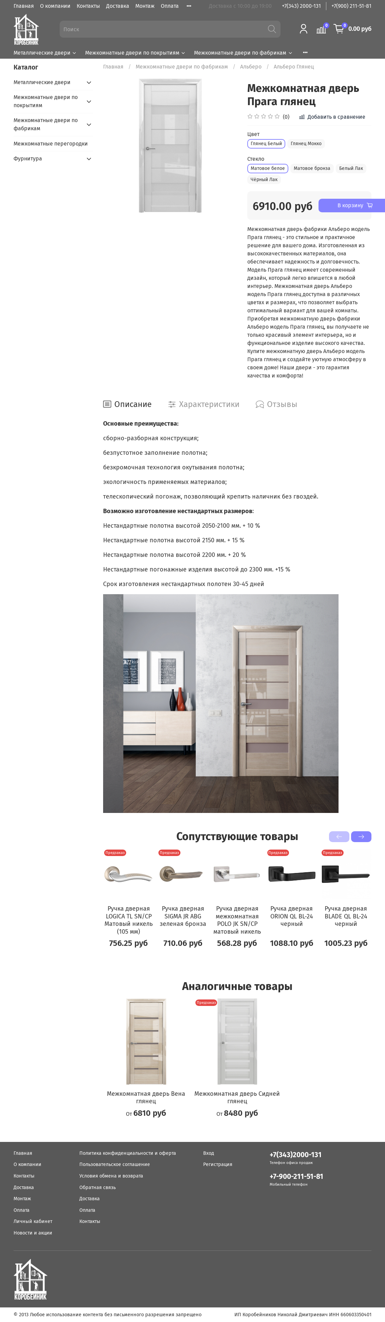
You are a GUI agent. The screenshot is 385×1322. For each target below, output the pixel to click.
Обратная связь (97, 1187)
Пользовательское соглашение (114, 1164)
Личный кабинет (33, 1221)
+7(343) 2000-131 (301, 6)
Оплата (170, 6)
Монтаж (145, 6)
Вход (208, 1153)
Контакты (88, 6)
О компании (55, 6)
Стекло (255, 159)
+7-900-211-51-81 (296, 1176)
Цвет (253, 134)
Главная (24, 6)
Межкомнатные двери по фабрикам (243, 53)
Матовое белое (268, 168)
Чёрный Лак (264, 179)
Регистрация (217, 1164)
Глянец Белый (266, 144)
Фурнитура (28, 158)
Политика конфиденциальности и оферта (127, 1153)
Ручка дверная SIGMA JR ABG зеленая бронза (183, 916)
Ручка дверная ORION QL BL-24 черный (291, 916)
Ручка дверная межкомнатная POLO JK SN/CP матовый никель (237, 920)
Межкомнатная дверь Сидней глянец (237, 1097)
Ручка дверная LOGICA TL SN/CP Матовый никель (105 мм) (128, 920)
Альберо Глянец (294, 66)
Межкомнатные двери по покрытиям (135, 53)
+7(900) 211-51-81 (351, 6)
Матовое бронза (312, 168)
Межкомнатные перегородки (51, 143)
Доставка (117, 6)
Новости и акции (33, 1233)
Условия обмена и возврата (111, 1176)
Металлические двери (45, 53)
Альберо (251, 66)
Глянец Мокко (306, 144)
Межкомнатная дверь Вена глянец (146, 1097)
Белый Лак (351, 168)
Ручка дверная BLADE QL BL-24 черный (346, 916)
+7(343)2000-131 (296, 1155)
